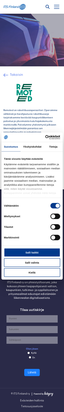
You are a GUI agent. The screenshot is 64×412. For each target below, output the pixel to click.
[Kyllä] (28, 353)
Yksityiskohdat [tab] (32, 146)
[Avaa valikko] (58, 7)
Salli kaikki (32, 252)
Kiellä (32, 272)
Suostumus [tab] (11, 146)
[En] (30, 357)
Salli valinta (32, 262)
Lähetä (32, 372)
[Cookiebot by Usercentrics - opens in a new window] (45, 137)
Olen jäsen (32, 349)
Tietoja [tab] (53, 146)
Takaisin (16, 75)
